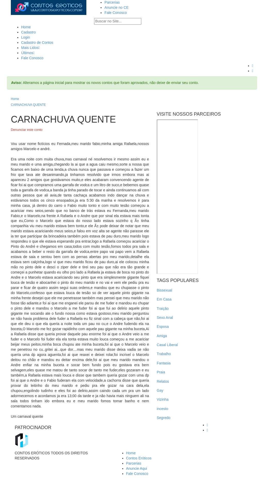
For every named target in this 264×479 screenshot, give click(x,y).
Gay (160, 390)
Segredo (163, 418)
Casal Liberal (167, 345)
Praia (161, 372)
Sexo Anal (165, 317)
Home (26, 27)
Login (25, 37)
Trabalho (164, 354)
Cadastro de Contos (37, 42)
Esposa (163, 326)
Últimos (28, 53)
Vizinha (163, 399)
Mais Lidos (30, 48)
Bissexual (164, 290)
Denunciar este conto (27, 130)
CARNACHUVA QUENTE (28, 105)
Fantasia (164, 363)
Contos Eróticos (139, 458)
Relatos (163, 381)
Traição (163, 308)
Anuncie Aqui (136, 468)
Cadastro (28, 32)
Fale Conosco (115, 13)
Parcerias (112, 2)
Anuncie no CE (116, 7)
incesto (162, 409)
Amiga (162, 336)
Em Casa (164, 299)
